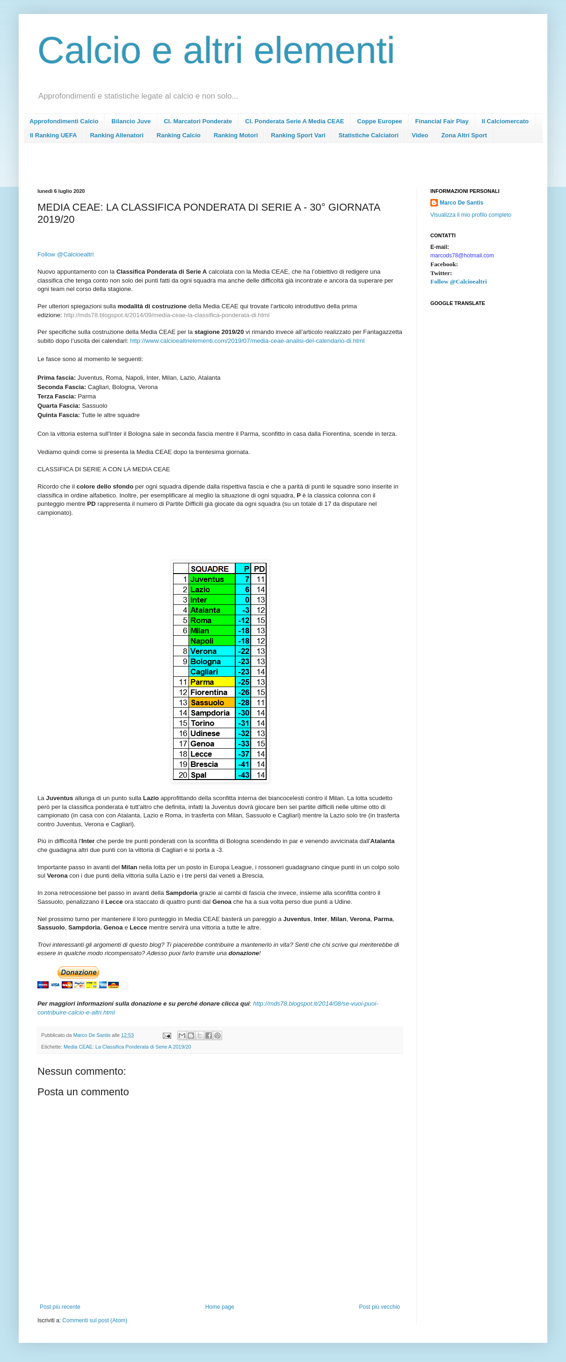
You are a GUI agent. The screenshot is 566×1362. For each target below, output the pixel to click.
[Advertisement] (207, 168)
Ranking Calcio (179, 135)
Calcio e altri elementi (216, 50)
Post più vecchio (379, 1307)
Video (420, 135)
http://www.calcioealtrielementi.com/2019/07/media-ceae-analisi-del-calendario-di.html (247, 340)
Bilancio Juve (131, 121)
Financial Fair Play (442, 121)
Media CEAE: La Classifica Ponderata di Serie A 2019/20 (127, 1047)
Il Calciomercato (505, 121)
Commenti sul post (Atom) (94, 1320)
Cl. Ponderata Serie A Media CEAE (294, 121)
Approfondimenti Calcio (63, 121)
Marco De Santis (461, 202)
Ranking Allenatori (116, 135)
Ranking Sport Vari (298, 135)
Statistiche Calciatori (369, 135)
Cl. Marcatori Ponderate (198, 121)
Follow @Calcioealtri (458, 281)
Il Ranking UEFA (53, 135)
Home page (219, 1307)
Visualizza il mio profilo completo (470, 215)
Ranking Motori (236, 135)
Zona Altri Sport (464, 135)
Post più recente (60, 1307)
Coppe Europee (379, 121)
